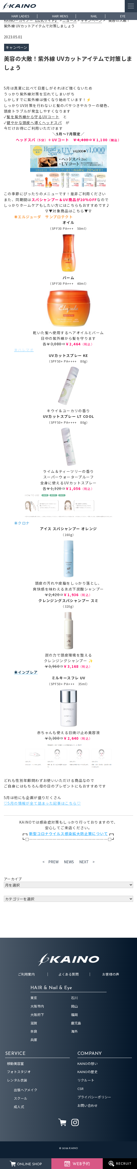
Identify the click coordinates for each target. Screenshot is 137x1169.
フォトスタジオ (19, 1071)
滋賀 (33, 1023)
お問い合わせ (87, 1105)
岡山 (74, 1006)
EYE (123, 16)
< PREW (50, 861)
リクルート (85, 1080)
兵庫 (33, 1039)
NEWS (69, 861)
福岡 (74, 1014)
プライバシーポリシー (94, 1097)
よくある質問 (68, 974)
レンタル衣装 (17, 1080)
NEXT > (87, 861)
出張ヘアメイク (25, 1089)
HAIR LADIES (20, 16)
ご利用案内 (26, 974)
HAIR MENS (60, 16)
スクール (20, 1098)
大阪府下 (37, 1014)
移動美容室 (15, 1063)
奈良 (33, 1031)
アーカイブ (13, 878)
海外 (74, 1031)
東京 (33, 997)
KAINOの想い (87, 1063)
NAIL (94, 16)
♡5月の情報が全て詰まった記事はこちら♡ (42, 803)
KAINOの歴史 (87, 1071)
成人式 (19, 1106)
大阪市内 (37, 1006)
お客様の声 (110, 974)
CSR (80, 1088)
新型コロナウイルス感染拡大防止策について (68, 833)
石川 (74, 997)
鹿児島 (76, 1023)
